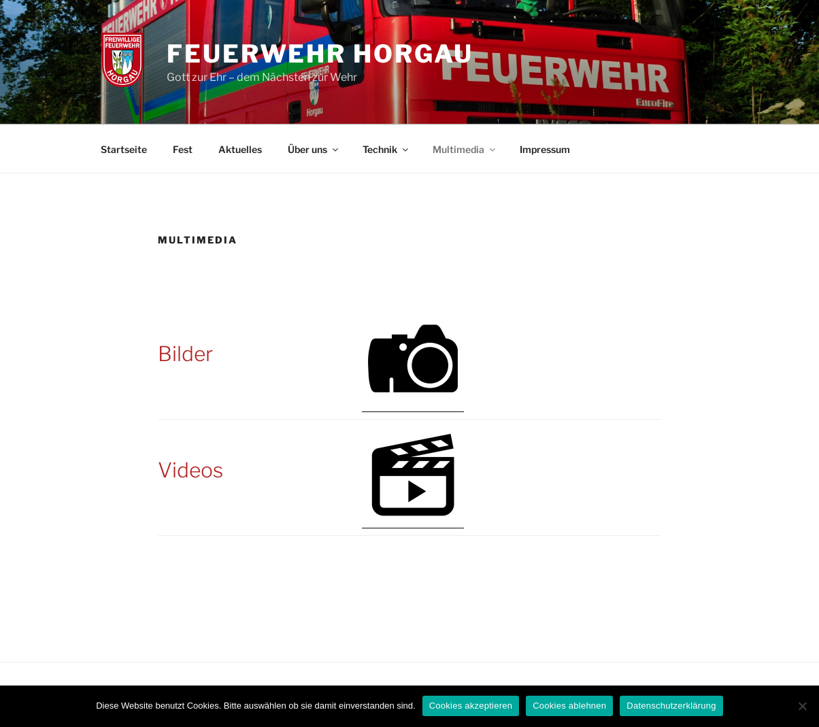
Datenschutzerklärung (671, 705)
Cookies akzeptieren (471, 705)
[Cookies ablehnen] (802, 706)
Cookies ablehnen (569, 705)
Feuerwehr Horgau (320, 54)
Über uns (314, 149)
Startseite (124, 149)
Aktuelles (240, 149)
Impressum (545, 149)
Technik (386, 149)
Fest (183, 149)
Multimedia (465, 149)
